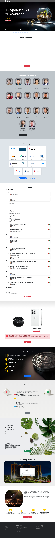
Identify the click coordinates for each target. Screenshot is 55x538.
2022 (13, 32)
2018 (20, 32)
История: (7, 32)
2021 (16, 32)
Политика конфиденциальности (9, 536)
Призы (5, 528)
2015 (27, 32)
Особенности (6, 530)
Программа (6, 527)
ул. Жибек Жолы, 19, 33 (19, 527)
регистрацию (25, 336)
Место (5, 529)
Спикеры (6, 526)
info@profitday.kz (38, 528)
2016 (25, 32)
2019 (18, 32)
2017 (22, 32)
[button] (8, 20)
